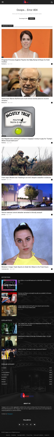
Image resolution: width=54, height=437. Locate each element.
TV (2, 57)
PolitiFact (4, 142)
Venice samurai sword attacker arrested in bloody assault (22, 212)
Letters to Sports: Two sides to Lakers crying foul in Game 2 (32, 349)
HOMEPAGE (31, 18)
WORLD (3, 174)
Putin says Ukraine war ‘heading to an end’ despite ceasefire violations (26, 177)
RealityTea (4, 63)
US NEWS (3, 209)
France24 (4, 179)
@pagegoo (10, 414)
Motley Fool (4, 102)
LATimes (3, 214)
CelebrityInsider (5, 269)
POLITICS (3, 136)
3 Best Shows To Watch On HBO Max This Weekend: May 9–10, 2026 (34, 336)
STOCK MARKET (5, 96)
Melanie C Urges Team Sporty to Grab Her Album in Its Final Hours (25, 267)
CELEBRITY (4, 264)
